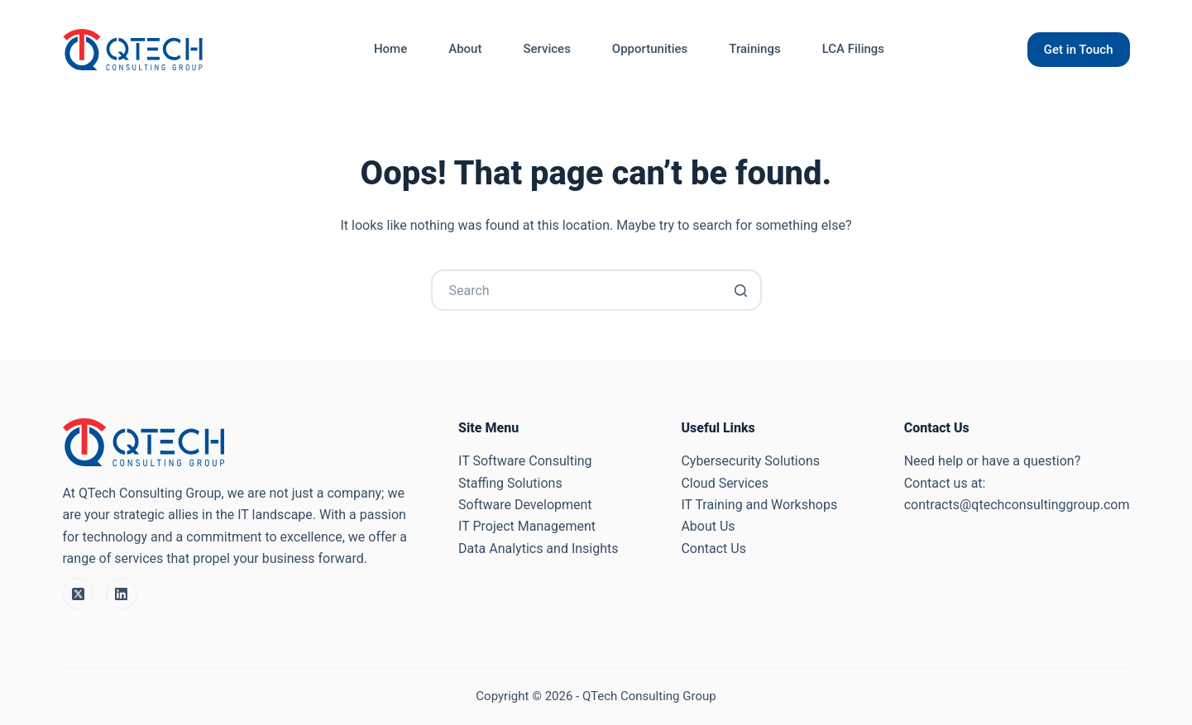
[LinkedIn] (121, 593)
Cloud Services (724, 483)
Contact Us (713, 548)
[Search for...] (596, 290)
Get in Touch (1078, 49)
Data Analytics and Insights (538, 548)
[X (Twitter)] (78, 593)
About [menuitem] (464, 48)
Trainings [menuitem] (754, 48)
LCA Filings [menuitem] (853, 48)
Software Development (524, 505)
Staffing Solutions (510, 483)
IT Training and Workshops (759, 505)
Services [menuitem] (546, 48)
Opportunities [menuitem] (649, 48)
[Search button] (741, 290)
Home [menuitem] (390, 48)
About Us (708, 526)
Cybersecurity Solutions (750, 461)
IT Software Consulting (525, 461)
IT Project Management (527, 526)
